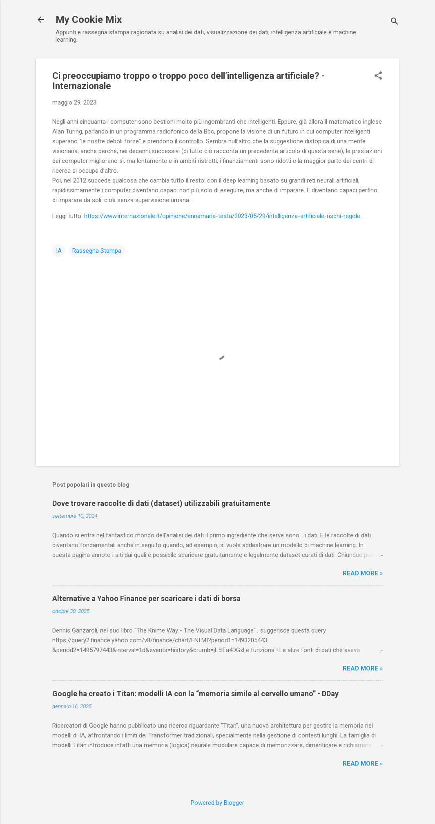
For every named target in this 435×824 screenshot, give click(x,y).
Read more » (363, 573)
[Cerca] (394, 22)
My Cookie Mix (89, 19)
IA (59, 250)
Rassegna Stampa (96, 250)
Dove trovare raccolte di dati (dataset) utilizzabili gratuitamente (161, 503)
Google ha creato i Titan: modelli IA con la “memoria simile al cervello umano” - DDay (195, 693)
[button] (378, 76)
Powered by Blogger (217, 802)
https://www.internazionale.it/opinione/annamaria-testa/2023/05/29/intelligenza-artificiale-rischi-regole (222, 216)
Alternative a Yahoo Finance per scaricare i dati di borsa (146, 598)
